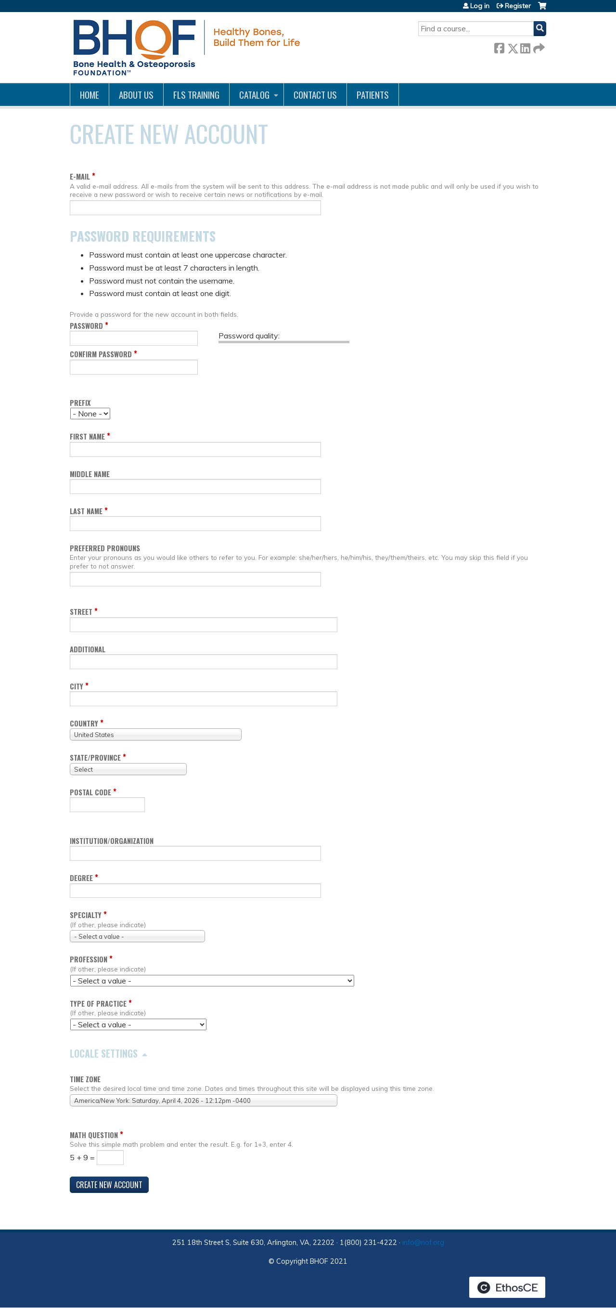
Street (81, 612)
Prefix (80, 403)
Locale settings (104, 1053)
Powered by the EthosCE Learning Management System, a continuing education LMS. (507, 1287)
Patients (373, 95)
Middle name (90, 474)
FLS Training (196, 95)
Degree (81, 878)
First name (87, 436)
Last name (86, 511)
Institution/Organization (112, 841)
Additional (87, 649)
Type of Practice (98, 1003)
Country (84, 723)
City (76, 686)
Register (518, 5)
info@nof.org (423, 1242)
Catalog (254, 95)
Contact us (315, 95)
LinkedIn (525, 46)
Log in (479, 5)
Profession (88, 959)
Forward (538, 46)
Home (89, 95)
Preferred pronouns (105, 548)
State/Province (95, 757)
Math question (94, 1135)
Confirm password (101, 354)
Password (86, 326)
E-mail (80, 176)
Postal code (90, 792)
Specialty (86, 915)
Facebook (499, 46)
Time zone (85, 1079)
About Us (136, 95)
